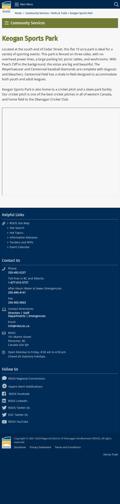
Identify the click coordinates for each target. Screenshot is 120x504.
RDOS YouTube (15, 421)
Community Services (37, 13)
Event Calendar (20, 247)
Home (18, 13)
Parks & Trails (59, 13)
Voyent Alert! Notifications (22, 386)
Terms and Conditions (68, 447)
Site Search (17, 228)
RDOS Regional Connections (23, 378)
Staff (26, 313)
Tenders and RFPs (21, 242)
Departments (16, 316)
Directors (14, 313)
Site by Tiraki (110, 454)
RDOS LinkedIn (15, 401)
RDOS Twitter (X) (16, 408)
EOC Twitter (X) (15, 415)
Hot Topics (16, 233)
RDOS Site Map (20, 223)
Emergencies (37, 316)
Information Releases (24, 237)
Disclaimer (20, 447)
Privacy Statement (40, 447)
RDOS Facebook (15, 394)
